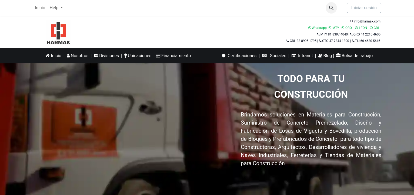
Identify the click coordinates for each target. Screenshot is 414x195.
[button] (331, 8)
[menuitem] (40, 7)
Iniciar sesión (364, 7)
